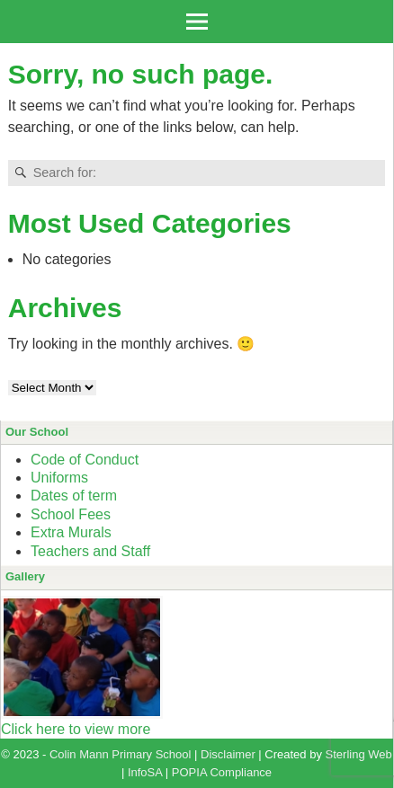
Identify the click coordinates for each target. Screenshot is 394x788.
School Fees (71, 514)
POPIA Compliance (222, 772)
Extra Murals (71, 532)
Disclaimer (228, 754)
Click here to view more (75, 729)
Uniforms (59, 477)
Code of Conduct (85, 459)
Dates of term (74, 495)
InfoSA (145, 772)
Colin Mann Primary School (120, 754)
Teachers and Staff (90, 551)
